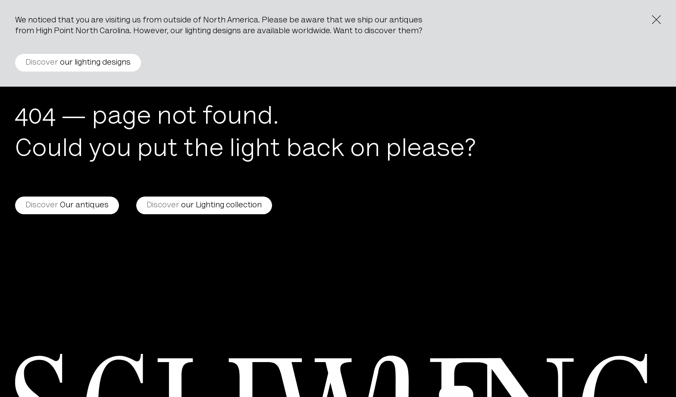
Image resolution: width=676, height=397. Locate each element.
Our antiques (67, 205)
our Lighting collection (204, 205)
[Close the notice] (656, 19)
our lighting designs (78, 63)
